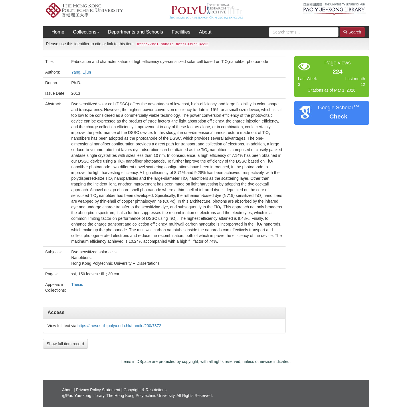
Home (58, 32)
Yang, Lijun (81, 72)
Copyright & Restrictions (145, 390)
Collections (86, 32)
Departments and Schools (135, 32)
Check (338, 116)
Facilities (181, 32)
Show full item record (65, 343)
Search (352, 31)
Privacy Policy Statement (98, 390)
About (205, 32)
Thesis (77, 284)
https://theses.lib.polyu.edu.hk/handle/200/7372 (119, 325)
